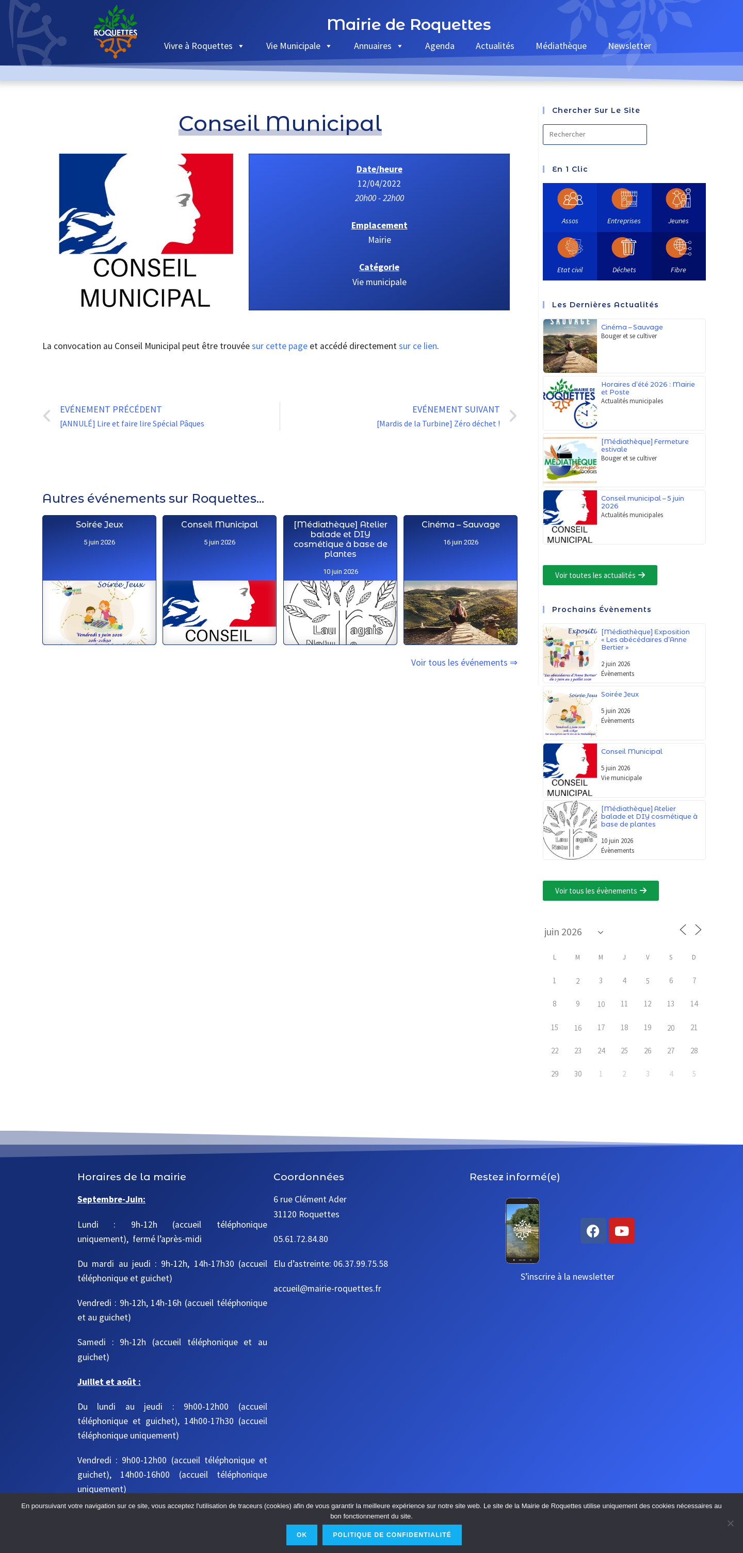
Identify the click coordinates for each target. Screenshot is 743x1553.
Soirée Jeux (99, 551)
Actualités (495, 46)
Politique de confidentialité (392, 1535)
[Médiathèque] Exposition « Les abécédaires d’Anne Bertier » (645, 639)
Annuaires (379, 46)
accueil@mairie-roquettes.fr (327, 1288)
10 (601, 1004)
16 (578, 1028)
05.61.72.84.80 (300, 1239)
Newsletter (629, 46)
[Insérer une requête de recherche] (595, 134)
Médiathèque (561, 46)
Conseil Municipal (219, 559)
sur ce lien (418, 346)
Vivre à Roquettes (204, 46)
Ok (302, 1535)
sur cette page (280, 346)
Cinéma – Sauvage (460, 653)
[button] (600, 575)
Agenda (440, 46)
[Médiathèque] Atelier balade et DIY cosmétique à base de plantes (340, 590)
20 (670, 1028)
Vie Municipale (299, 46)
